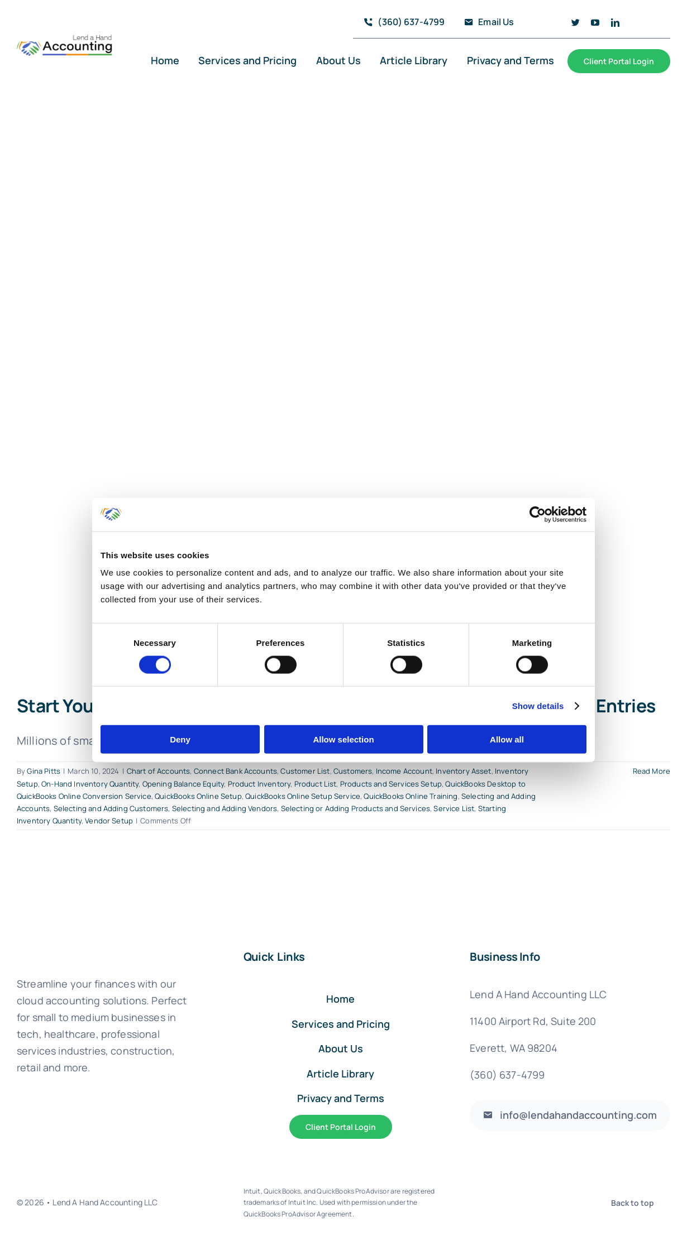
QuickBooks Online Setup (198, 796)
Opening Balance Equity (183, 784)
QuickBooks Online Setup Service (302, 796)
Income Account (404, 771)
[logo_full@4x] (65, 39)
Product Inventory (259, 784)
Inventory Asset (463, 771)
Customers (352, 771)
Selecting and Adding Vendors (224, 808)
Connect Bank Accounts (235, 771)
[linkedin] (615, 22)
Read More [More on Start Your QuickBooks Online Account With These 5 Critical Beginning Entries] (651, 771)
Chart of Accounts (158, 771)
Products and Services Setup (391, 784)
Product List (315, 784)
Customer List (305, 771)
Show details (538, 705)
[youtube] (595, 22)
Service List (453, 808)
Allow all (507, 739)
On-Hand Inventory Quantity (90, 784)
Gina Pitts (43, 771)
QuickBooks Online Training (410, 796)
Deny (180, 739)
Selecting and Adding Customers (111, 808)
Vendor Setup (109, 821)
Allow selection (343, 739)
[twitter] (575, 22)
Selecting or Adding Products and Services (356, 808)
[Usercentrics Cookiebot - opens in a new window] (537, 514)
